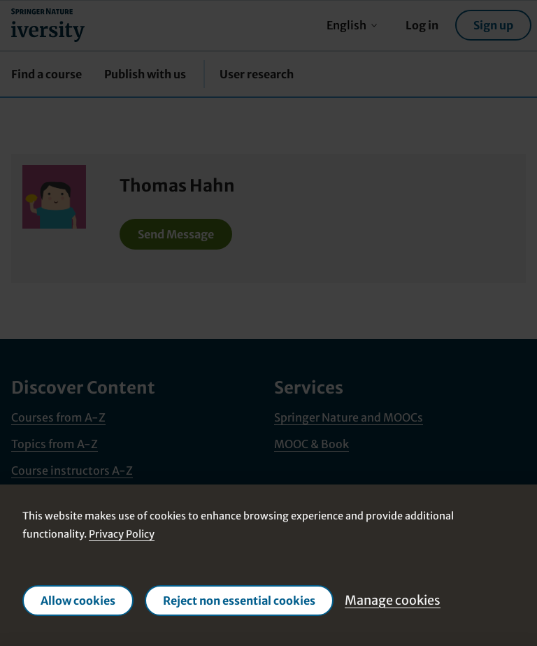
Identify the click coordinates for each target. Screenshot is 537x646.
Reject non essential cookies (239, 601)
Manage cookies (393, 600)
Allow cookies (78, 601)
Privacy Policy (122, 534)
